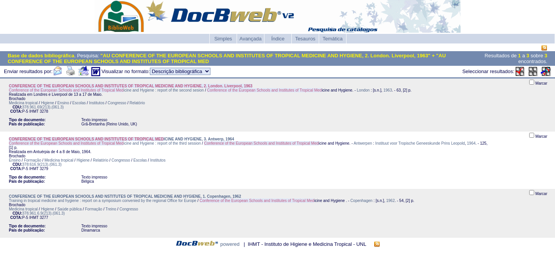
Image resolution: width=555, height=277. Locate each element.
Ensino (63, 103)
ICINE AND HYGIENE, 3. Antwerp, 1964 (121, 139)
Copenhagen (361, 201)
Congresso (117, 103)
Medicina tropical (23, 103)
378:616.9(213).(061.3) (42, 164)
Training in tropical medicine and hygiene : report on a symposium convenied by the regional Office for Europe (103, 201)
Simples (223, 39)
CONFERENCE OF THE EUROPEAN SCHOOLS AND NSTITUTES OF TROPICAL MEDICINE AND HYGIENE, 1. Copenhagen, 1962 (125, 196)
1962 (390, 201)
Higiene (47, 103)
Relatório (137, 103)
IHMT (34, 111)
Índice (278, 39)
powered (230, 244)
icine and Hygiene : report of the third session (105, 143)
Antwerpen (362, 143)
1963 (387, 90)
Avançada (250, 39)
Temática (333, 39)
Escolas (79, 103)
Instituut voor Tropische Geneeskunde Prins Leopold (420, 143)
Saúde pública (69, 209)
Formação (32, 160)
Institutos (96, 103)
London (363, 90)
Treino (111, 209)
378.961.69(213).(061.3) (43, 107)
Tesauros (305, 39)
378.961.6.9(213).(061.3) (43, 213)
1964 (471, 143)
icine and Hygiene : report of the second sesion (106, 90)
